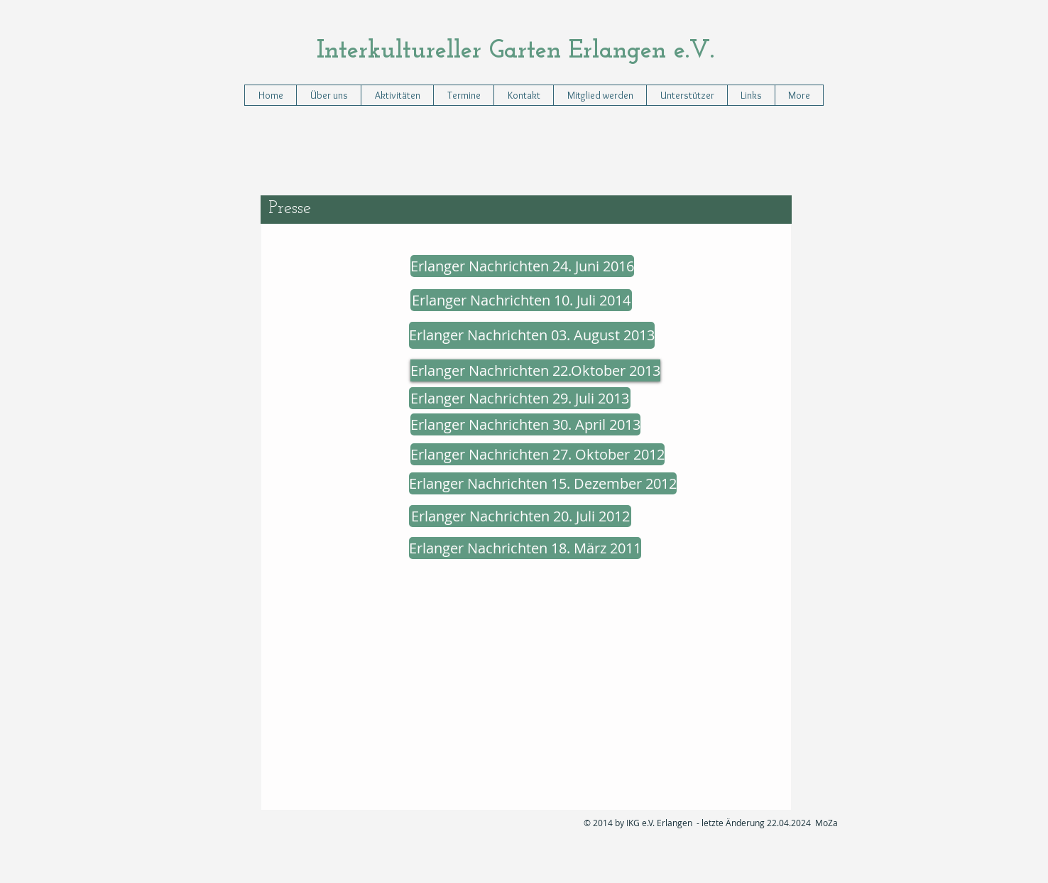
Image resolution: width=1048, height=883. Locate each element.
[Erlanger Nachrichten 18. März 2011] (525, 548)
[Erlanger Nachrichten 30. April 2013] (525, 424)
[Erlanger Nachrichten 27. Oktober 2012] (537, 454)
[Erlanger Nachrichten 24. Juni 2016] (522, 266)
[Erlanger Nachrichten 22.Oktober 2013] (535, 370)
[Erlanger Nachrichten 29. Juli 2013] (520, 398)
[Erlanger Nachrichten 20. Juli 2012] (520, 516)
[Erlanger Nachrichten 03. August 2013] (532, 335)
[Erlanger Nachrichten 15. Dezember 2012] (543, 483)
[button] (397, 95)
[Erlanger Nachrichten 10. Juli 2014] (521, 300)
